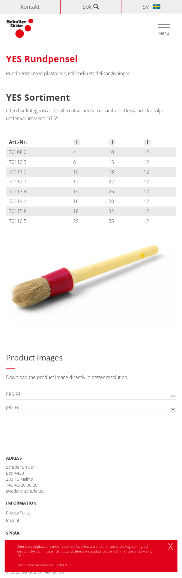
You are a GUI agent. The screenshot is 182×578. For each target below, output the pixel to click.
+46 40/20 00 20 (21, 485)
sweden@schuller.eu (25, 491)
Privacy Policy (18, 513)
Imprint (12, 520)
